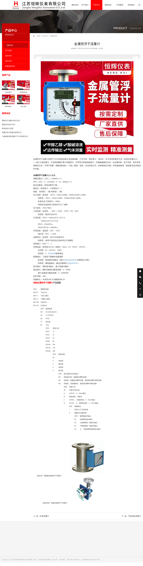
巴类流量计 (44, 516)
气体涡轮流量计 (134, 516)
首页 (38, 36)
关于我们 (84, 5)
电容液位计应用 (7, 128)
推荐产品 (6, 75)
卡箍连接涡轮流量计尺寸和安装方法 (15, 136)
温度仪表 (8, 56)
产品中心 (96, 5)
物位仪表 (8, 61)
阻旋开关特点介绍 (8, 124)
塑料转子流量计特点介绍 (11, 120)
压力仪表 (8, 50)
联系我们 (131, 5)
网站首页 (75, 5)
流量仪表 (10, 45)
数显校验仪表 (10, 66)
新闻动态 (108, 5)
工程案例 (119, 5)
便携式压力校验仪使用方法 (11, 132)
